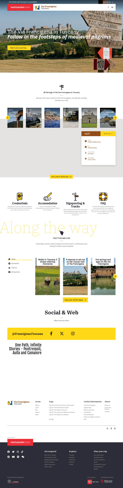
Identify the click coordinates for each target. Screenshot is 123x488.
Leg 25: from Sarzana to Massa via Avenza (62, 412)
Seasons (71, 462)
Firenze (37, 412)
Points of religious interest (92, 417)
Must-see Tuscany (50, 455)
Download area (98, 467)
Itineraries (72, 460)
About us (107, 405)
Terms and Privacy (108, 408)
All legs (51, 419)
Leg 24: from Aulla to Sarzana (58, 410)
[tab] (19, 259)
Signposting (87, 407)
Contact (107, 411)
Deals (95, 462)
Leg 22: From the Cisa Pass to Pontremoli (61, 405)
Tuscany (71, 455)
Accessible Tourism (100, 464)
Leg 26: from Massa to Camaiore (59, 415)
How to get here (99, 455)
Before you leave (89, 410)
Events (71, 464)
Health (96, 469)
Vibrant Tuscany (49, 462)
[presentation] (8, 118)
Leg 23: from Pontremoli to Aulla (59, 407)
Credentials (87, 412)
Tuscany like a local (50, 457)
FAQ (85, 419)
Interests (72, 457)
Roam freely (48, 467)
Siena (36, 415)
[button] (109, 2)
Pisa (36, 410)
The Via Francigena (89, 405)
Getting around (98, 457)
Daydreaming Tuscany (51, 460)
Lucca (37, 407)
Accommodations (99, 460)
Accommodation (89, 415)
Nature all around (49, 464)
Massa (37, 405)
